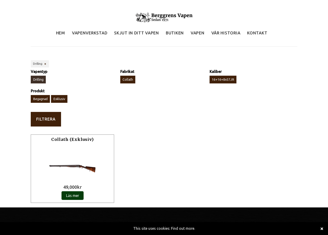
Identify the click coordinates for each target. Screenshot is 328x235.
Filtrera (46, 119)
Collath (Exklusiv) (72, 139)
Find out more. (183, 228)
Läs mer (72, 196)
